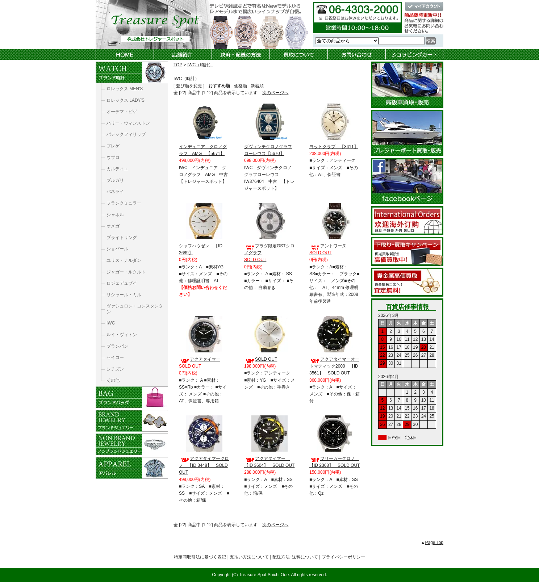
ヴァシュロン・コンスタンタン (134, 308)
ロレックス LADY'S (125, 100)
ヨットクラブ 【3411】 (333, 146)
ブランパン (117, 346)
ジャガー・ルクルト (126, 272)
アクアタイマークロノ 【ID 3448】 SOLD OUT (204, 465)
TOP (178, 64)
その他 (113, 380)
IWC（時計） (200, 64)
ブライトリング (121, 237)
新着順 (257, 85)
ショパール (117, 248)
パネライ (115, 191)
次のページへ (275, 92)
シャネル (115, 214)
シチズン (115, 369)
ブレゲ (113, 145)
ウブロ (113, 157)
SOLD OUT (260, 359)
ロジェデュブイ (121, 283)
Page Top (434, 542)
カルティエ (117, 168)
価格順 (240, 85)
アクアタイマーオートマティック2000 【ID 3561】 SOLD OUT (334, 366)
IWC (110, 323)
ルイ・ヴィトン (121, 334)
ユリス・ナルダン (123, 260)
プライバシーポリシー (343, 557)
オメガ (113, 226)
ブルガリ (115, 180)
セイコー (115, 357)
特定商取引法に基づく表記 (200, 557)
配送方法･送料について (295, 557)
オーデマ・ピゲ (121, 111)
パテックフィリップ (126, 134)
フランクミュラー (123, 203)
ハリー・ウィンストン (128, 123)
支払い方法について (250, 557)
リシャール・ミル (123, 294)
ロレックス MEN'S (124, 88)
